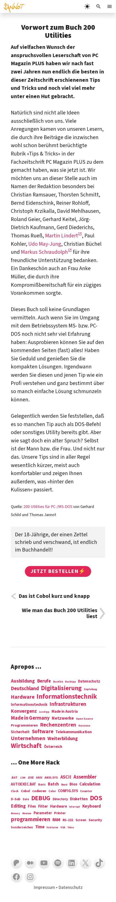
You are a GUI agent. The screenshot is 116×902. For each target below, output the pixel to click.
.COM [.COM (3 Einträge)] (22, 777)
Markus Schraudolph (44, 252)
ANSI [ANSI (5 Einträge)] (39, 778)
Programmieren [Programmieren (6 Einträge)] (24, 725)
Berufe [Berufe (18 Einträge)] (44, 681)
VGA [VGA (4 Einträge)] (63, 827)
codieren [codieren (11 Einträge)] (39, 791)
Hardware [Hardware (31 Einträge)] (22, 697)
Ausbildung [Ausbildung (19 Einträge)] (23, 681)
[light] (87, 6)
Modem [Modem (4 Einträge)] (27, 813)
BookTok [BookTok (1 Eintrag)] (58, 681)
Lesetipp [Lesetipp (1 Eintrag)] (44, 711)
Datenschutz (70, 887)
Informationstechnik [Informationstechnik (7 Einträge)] (29, 704)
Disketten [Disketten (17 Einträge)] (79, 799)
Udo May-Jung (44, 244)
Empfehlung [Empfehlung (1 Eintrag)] (90, 689)
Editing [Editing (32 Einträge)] (18, 806)
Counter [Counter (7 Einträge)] (86, 791)
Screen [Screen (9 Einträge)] (80, 820)
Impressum (44, 887)
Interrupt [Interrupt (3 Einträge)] (74, 806)
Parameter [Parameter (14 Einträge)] (43, 813)
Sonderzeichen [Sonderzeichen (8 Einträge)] (22, 827)
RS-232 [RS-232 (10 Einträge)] (68, 820)
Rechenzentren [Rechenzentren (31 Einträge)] (58, 724)
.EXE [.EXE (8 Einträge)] (31, 778)
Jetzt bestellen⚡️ (58, 571)
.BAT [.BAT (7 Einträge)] (14, 778)
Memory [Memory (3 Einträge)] (15, 813)
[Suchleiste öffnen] (98, 6)
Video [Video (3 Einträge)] (71, 827)
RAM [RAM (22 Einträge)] (56, 820)
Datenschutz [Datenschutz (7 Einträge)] (89, 681)
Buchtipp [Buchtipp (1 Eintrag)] (70, 681)
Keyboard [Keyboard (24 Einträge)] (91, 806)
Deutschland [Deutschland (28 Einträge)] (25, 688)
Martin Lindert (61, 235)
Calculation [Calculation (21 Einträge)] (89, 784)
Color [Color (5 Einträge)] (52, 791)
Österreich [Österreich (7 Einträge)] (53, 746)
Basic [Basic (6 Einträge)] (42, 785)
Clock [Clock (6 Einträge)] (15, 791)
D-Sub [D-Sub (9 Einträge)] (15, 799)
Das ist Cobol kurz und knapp (54, 596)
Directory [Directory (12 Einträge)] (60, 799)
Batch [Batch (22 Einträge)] (53, 784)
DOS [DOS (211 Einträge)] (96, 798)
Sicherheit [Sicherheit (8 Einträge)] (20, 732)
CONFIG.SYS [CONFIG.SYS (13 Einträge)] (68, 791)
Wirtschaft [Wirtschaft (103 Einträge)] (26, 746)
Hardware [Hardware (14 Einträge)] (58, 806)
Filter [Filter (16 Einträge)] (43, 806)
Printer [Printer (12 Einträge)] (59, 813)
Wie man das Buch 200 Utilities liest (59, 613)
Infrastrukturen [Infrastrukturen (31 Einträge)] (67, 704)
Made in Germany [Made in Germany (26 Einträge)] (30, 718)
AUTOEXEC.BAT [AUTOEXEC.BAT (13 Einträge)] (23, 784)
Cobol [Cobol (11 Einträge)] (25, 791)
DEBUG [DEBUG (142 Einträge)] (41, 798)
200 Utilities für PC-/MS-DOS (47, 507)
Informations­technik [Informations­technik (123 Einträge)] (67, 696)
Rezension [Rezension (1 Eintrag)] (84, 725)
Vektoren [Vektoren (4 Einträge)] (52, 827)
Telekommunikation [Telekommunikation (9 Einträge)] (73, 732)
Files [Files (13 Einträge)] (32, 806)
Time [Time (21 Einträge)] (39, 827)
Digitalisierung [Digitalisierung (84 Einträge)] (61, 688)
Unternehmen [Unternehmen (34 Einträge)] (28, 738)
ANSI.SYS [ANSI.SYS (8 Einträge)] (51, 778)
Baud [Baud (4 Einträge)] (64, 785)
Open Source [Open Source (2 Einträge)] (84, 719)
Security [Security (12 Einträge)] (95, 820)
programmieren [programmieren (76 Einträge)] (30, 819)
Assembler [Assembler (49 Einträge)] (85, 777)
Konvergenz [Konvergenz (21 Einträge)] (24, 711)
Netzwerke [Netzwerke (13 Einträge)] (63, 718)
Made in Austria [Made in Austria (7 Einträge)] (65, 711)
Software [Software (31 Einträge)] (42, 731)
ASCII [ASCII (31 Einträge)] (65, 777)
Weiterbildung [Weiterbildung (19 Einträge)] (62, 738)
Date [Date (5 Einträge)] (26, 799)
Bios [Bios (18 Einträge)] (73, 784)
